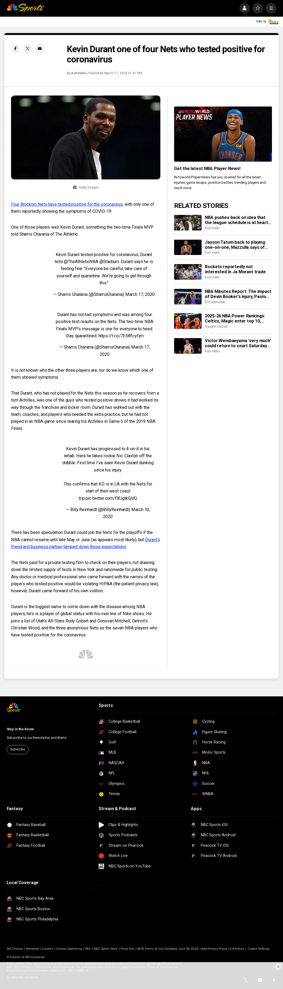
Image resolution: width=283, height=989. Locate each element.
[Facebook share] (15, 48)
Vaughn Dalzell (216, 326)
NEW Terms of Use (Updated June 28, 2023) (167, 949)
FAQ (88, 949)
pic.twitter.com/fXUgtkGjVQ (111, 498)
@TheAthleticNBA (81, 261)
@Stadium (109, 261)
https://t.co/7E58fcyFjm (121, 335)
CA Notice (237, 949)
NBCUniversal (34, 957)
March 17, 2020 (140, 294)
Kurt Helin (78, 73)
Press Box (127, 949)
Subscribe (17, 749)
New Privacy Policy (214, 949)
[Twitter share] (27, 48)
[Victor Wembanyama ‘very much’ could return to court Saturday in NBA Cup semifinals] (188, 346)
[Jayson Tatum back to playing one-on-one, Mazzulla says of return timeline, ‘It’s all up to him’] (188, 247)
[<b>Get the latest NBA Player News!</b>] (223, 134)
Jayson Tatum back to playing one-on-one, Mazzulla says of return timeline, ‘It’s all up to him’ (237, 245)
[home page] (25, 8)
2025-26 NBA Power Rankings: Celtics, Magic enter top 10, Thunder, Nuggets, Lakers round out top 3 (237, 318)
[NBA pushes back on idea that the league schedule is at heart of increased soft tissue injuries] (188, 223)
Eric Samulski (215, 302)
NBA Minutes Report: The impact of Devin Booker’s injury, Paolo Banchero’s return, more (238, 294)
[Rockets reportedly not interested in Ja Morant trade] (188, 272)
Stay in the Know (20, 729)
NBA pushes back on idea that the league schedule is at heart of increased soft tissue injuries (237, 220)
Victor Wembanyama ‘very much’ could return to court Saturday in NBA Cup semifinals (238, 343)
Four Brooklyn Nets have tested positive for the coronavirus (67, 204)
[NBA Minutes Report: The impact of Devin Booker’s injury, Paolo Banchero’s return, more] (188, 296)
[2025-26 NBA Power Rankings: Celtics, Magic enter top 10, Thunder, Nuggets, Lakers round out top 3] (188, 321)
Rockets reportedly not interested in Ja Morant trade (235, 269)
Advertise (32, 949)
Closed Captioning (69, 949)
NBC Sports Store (106, 949)
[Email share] (39, 48)
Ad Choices (15, 949)
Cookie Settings (259, 949)
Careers (47, 949)
